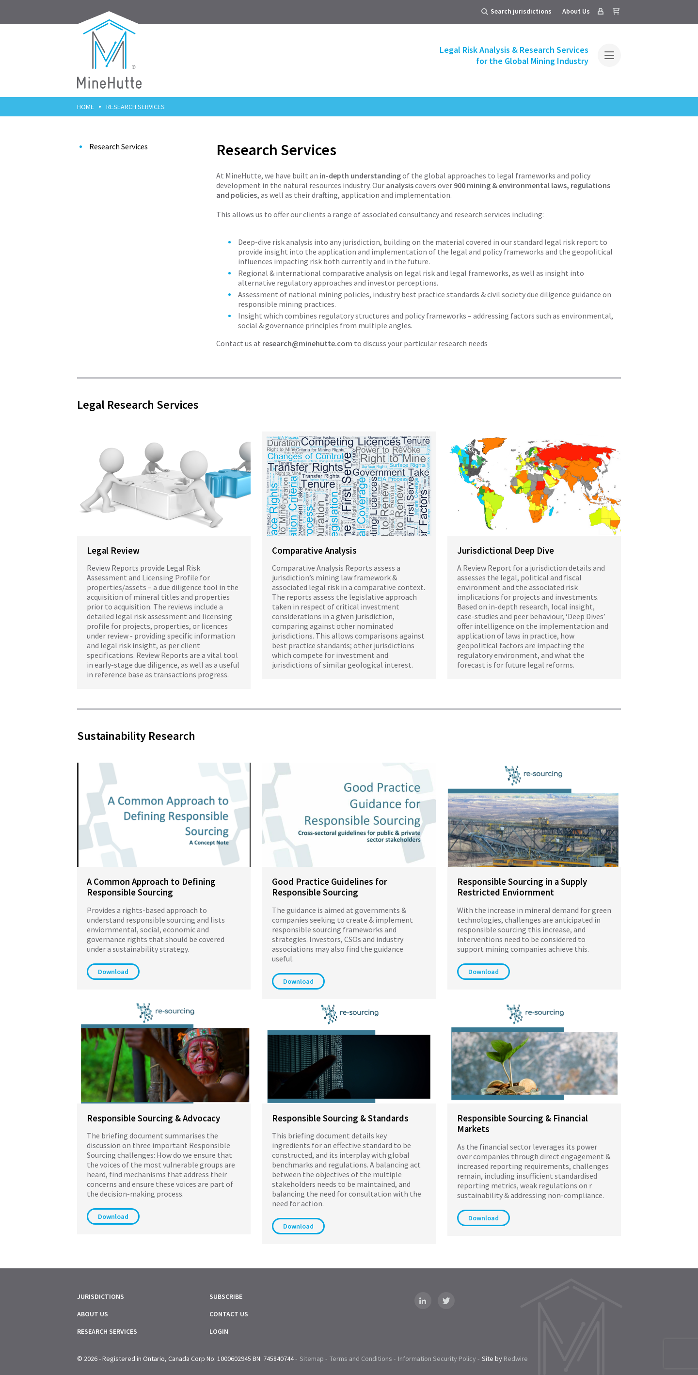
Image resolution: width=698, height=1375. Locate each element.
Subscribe (225, 1296)
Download (113, 971)
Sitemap (312, 1358)
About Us (576, 11)
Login (218, 1331)
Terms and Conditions (361, 1358)
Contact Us (228, 1314)
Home (85, 106)
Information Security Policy (437, 1358)
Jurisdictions (100, 1296)
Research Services (118, 146)
